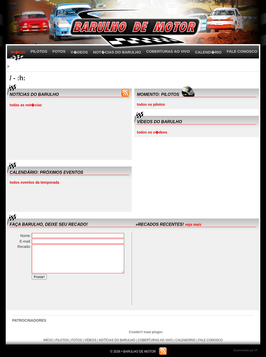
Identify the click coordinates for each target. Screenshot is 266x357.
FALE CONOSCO (242, 51)
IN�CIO (18, 52)
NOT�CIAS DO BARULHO (117, 52)
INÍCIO (48, 340)
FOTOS (58, 51)
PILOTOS (39, 51)
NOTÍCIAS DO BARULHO (117, 340)
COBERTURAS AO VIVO (168, 51)
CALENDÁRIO (185, 340)
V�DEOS (79, 52)
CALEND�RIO (208, 52)
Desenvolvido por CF (246, 350)
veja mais (193, 224)
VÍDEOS (90, 340)
